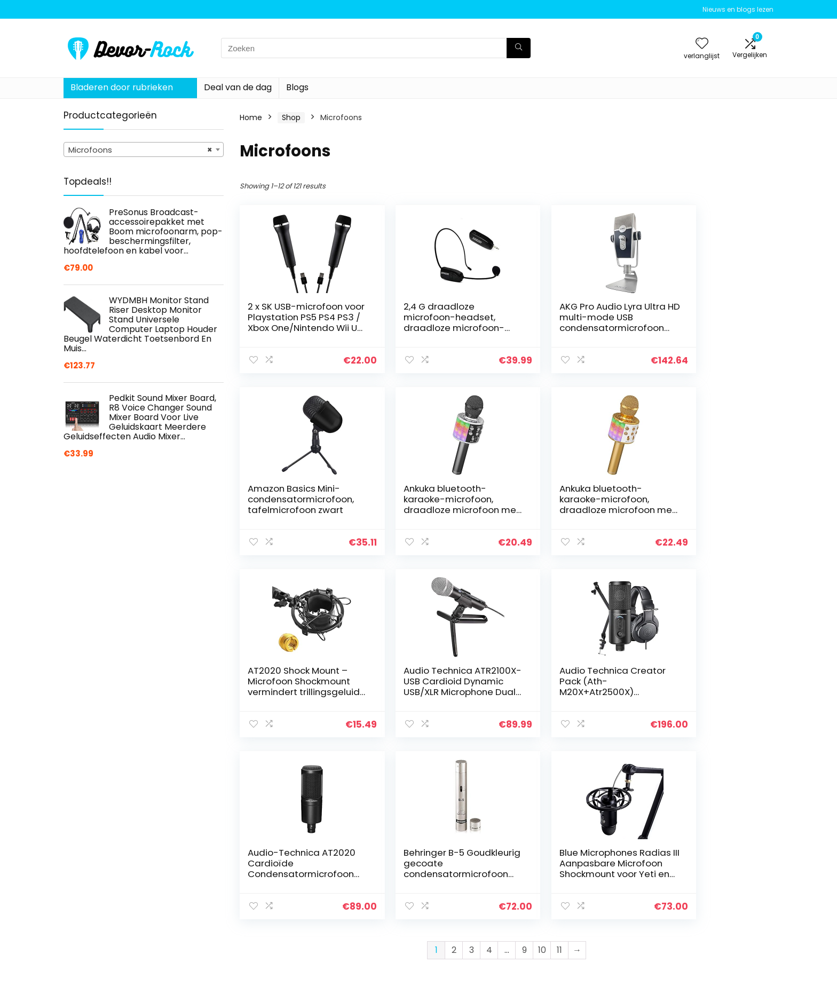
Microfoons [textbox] (140, 150)
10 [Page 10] (542, 768)
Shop (291, 117)
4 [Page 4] (489, 768)
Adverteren (572, 929)
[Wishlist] (702, 44)
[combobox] (144, 149)
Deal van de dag (238, 87)
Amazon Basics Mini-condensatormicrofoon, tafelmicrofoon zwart (705, 322)
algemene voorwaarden (711, 884)
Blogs (297, 87)
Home (251, 117)
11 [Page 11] (559, 768)
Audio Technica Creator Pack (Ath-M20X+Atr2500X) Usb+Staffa (290, 686)
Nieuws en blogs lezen (737, 9)
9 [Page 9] (524, 768)
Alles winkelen (576, 884)
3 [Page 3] (471, 768)
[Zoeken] (519, 48)
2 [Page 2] (454, 768)
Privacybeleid (691, 869)
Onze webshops (581, 914)
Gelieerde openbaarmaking (718, 899)
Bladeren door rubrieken (121, 87)
